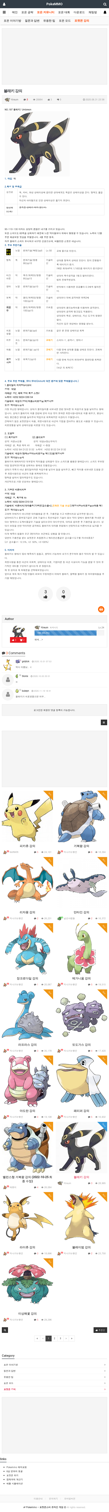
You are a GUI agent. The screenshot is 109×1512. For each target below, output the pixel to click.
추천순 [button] (100, 1330)
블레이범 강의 (81, 1247)
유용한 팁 (49, 20)
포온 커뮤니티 (45, 12)
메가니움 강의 (81, 978)
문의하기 (53, 1498)
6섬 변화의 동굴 (14, 1471)
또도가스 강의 (81, 1044)
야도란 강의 (27, 1111)
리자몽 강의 (27, 912)
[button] (104, 722)
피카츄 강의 (27, 846)
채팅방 (93, 12)
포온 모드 (65, 20)
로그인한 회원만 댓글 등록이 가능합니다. (54, 710)
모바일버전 (69, 1498)
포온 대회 (64, 12)
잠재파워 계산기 (14, 1479)
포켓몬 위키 (12, 1475)
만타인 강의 (81, 912)
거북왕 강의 (81, 846)
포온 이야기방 (12, 20)
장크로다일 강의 (27, 978)
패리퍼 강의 (81, 1111)
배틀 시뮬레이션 (14, 1483)
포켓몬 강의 (81, 20)
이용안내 (38, 1498)
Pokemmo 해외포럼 (16, 1467)
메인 (15, 12)
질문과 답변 (32, 20)
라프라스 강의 (27, 1044)
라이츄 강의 (27, 1247)
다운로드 (79, 12)
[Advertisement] (54, 56)
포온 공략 (27, 12)
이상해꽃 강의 (27, 1313)
